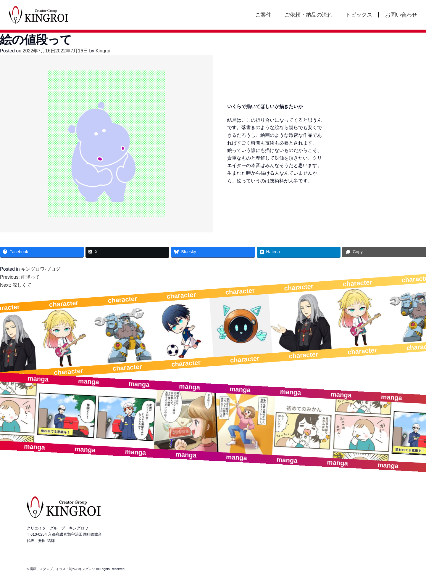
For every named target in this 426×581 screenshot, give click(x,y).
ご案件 (263, 15)
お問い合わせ (401, 15)
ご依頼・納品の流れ (309, 15)
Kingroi (103, 50)
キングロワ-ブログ (40, 269)
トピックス (359, 15)
